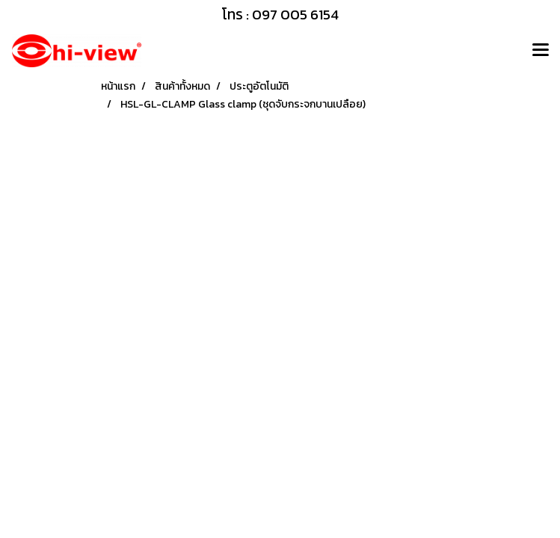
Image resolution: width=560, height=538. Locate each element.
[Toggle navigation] (540, 50)
